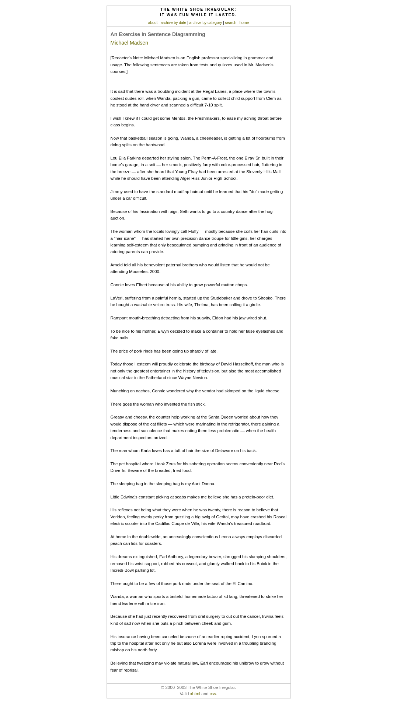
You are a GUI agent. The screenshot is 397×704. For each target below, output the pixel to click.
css (213, 693)
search (231, 23)
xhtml (195, 693)
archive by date (173, 23)
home (244, 23)
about (153, 23)
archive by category (205, 23)
